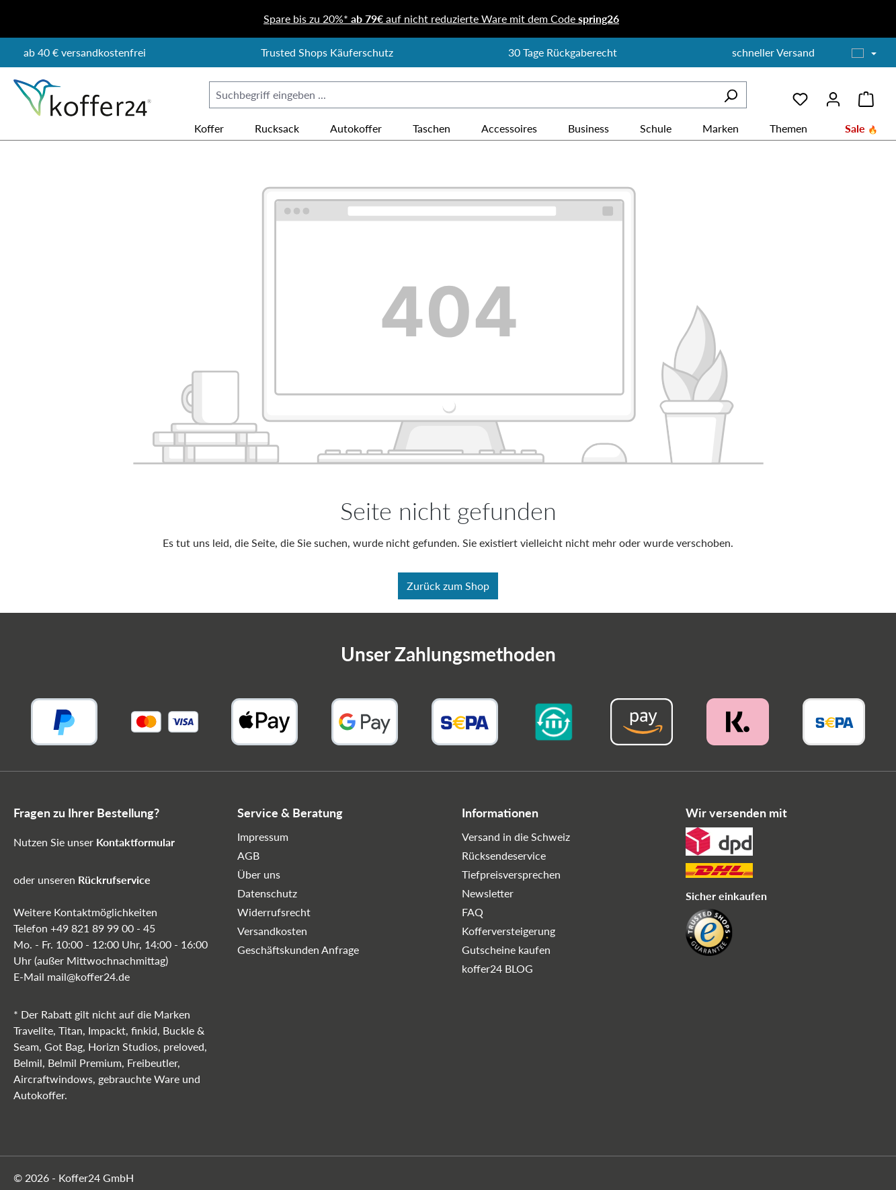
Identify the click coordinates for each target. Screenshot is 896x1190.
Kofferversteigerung (508, 930)
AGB (248, 855)
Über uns (258, 874)
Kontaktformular (135, 841)
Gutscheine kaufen (506, 949)
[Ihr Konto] (833, 94)
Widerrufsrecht (274, 911)
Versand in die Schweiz (516, 836)
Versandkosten (272, 930)
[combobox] (462, 94)
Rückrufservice (114, 879)
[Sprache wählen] (864, 53)
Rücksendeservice (504, 855)
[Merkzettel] (800, 94)
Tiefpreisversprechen (511, 874)
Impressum (262, 836)
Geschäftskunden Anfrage (298, 949)
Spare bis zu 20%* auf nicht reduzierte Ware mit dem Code (441, 18)
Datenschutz (267, 893)
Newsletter (488, 893)
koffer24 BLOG (497, 968)
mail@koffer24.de (88, 976)
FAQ (472, 911)
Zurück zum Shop (448, 585)
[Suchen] (731, 94)
